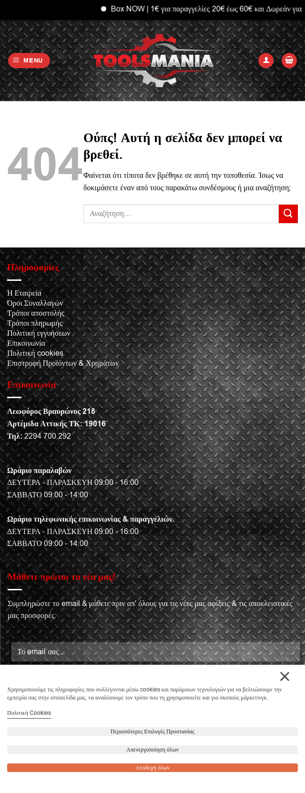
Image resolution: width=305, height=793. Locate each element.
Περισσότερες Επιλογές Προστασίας (152, 731)
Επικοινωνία (26, 343)
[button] (29, 61)
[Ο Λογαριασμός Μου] (266, 61)
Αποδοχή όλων (152, 768)
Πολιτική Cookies (29, 713)
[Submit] (288, 214)
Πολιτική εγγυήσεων (39, 333)
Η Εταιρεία (24, 293)
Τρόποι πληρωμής (34, 323)
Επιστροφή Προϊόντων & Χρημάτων (63, 363)
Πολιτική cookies (35, 353)
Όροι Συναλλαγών (35, 303)
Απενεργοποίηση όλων (152, 749)
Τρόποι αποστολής (35, 313)
